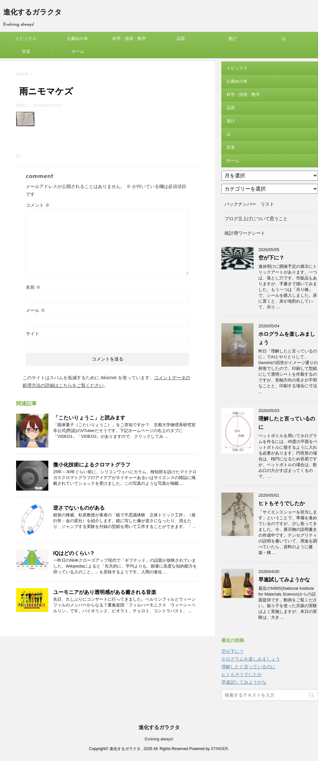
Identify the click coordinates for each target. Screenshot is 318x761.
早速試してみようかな (284, 579)
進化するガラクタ (32, 12)
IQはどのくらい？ (74, 553)
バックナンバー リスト (249, 204)
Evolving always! (159, 739)
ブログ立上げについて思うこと (256, 218)
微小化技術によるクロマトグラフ (91, 464)
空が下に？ (271, 257)
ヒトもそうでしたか (281, 503)
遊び (232, 38)
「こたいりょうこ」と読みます (89, 417)
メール (35, 310)
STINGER (219, 749)
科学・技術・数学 (129, 38)
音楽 (26, 51)
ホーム (78, 51)
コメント (38, 205)
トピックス (25, 38)
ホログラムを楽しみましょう (250, 659)
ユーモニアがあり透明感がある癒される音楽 (104, 592)
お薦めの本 (77, 38)
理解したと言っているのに (248, 666)
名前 (33, 287)
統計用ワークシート (245, 233)
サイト (32, 333)
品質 (181, 38)
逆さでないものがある (79, 508)
